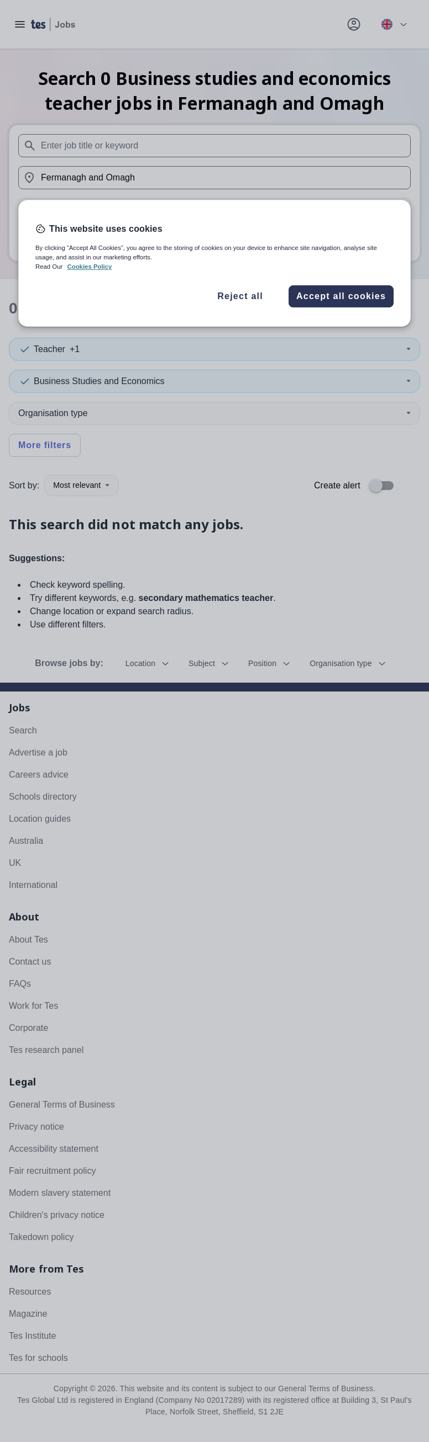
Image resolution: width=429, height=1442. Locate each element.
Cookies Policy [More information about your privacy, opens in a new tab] (89, 266)
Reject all (240, 296)
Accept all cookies (341, 296)
